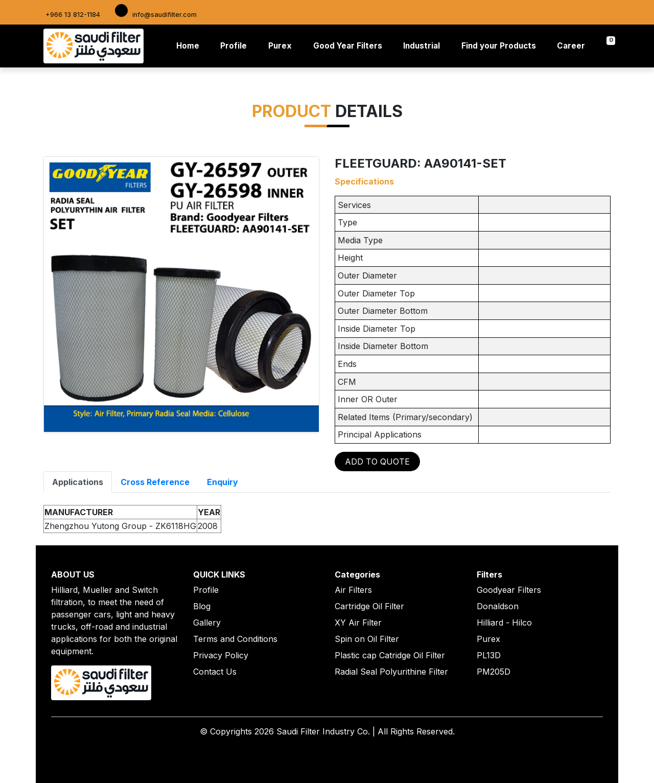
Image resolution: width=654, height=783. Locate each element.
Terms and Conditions (235, 639)
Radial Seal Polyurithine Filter (391, 671)
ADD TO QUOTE (377, 461)
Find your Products (498, 46)
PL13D (489, 655)
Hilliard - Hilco (504, 622)
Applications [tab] (77, 482)
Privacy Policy (220, 655)
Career (571, 46)
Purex (280, 46)
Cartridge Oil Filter (369, 606)
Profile (233, 46)
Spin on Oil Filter (367, 639)
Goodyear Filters (509, 590)
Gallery (207, 622)
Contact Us (215, 671)
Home (189, 45)
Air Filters (353, 590)
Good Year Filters (347, 46)
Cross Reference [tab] (155, 482)
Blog (202, 606)
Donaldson (498, 606)
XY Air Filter (358, 622)
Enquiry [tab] (222, 482)
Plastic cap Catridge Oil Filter (390, 655)
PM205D (493, 671)
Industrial (421, 46)
